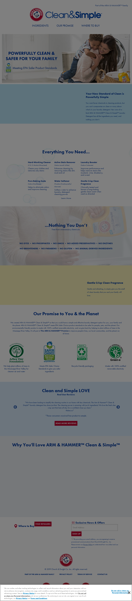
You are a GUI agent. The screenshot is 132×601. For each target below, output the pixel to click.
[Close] (129, 593)
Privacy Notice (28, 593)
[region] (66, 592)
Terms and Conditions (39, 598)
